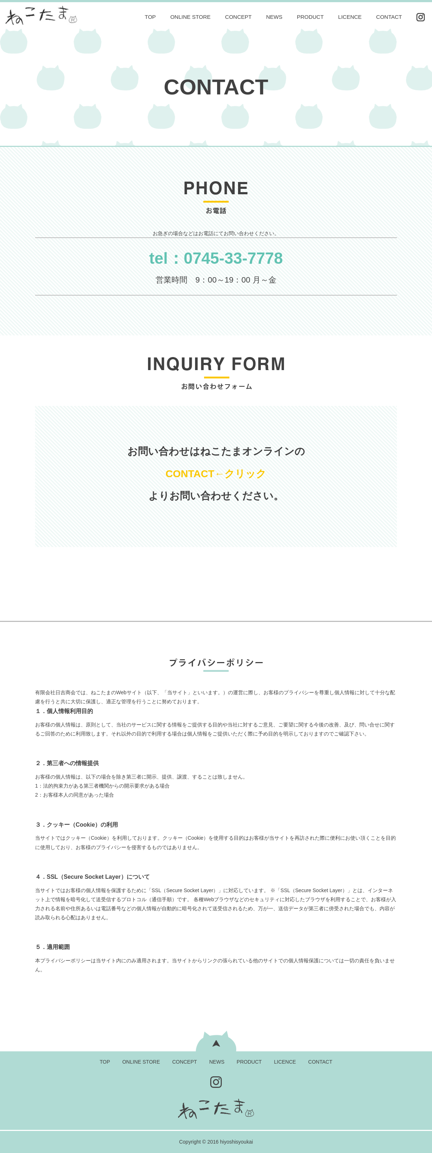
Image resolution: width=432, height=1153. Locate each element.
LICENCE (350, 17)
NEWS (274, 17)
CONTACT (389, 17)
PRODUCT (310, 17)
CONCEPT (238, 17)
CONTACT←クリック (216, 473)
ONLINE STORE (190, 17)
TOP (150, 17)
